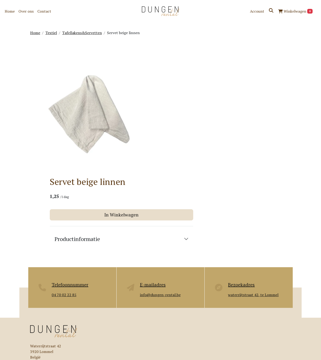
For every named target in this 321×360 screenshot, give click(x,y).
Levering (126, 316)
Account (257, 11)
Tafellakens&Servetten (82, 32)
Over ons (26, 11)
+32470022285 (60, 271)
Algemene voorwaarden (228, 326)
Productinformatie (191, 115)
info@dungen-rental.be (62, 277)
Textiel (51, 32)
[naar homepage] (160, 11)
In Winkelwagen (227, 91)
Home (10, 11)
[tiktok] (67, 342)
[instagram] (45, 342)
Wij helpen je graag (249, 256)
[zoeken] (271, 10)
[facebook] (34, 342)
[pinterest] (56, 342)
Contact (44, 11)
